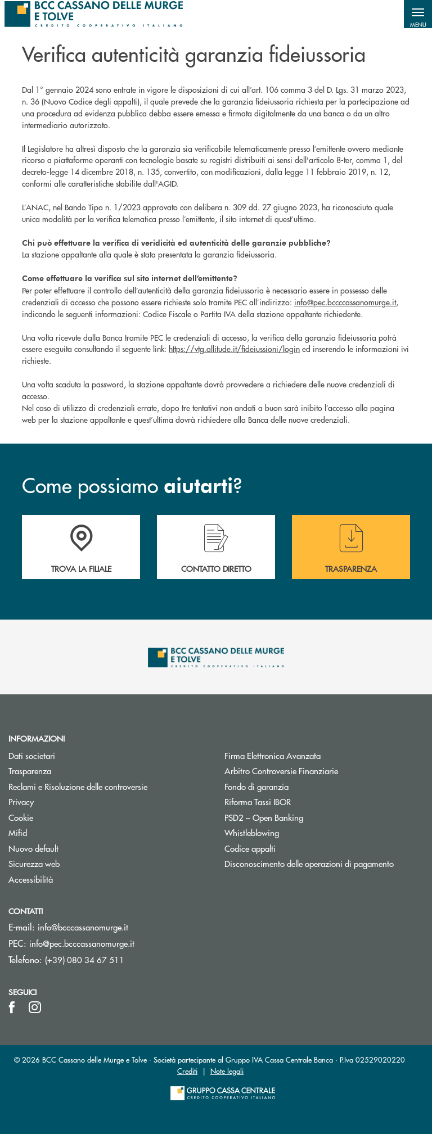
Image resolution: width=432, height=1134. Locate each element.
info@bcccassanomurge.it (83, 927)
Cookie (20, 817)
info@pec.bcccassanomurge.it (81, 943)
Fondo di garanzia (299, 786)
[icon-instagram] (35, 1007)
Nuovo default (33, 848)
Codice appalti (250, 848)
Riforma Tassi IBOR (300, 801)
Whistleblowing (251, 832)
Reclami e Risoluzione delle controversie (77, 786)
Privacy (21, 801)
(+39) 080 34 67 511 (84, 959)
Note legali (227, 1070)
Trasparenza (29, 770)
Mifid (17, 832)
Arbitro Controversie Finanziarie (323, 770)
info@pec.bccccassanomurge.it (345, 302)
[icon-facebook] (11, 1007)
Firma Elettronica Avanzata (272, 755)
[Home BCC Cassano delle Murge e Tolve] (93, 14)
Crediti (187, 1070)
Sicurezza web (34, 863)
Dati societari (31, 755)
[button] (418, 14)
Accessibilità (30, 879)
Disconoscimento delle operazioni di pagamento (309, 863)
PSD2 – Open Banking (306, 817)
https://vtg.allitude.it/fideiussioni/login (234, 348)
